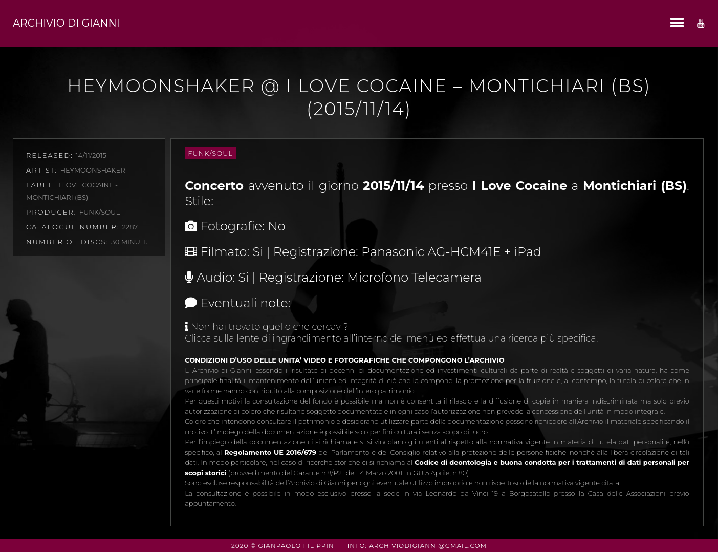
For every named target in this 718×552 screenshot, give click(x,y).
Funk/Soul (210, 153)
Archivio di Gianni (66, 23)
